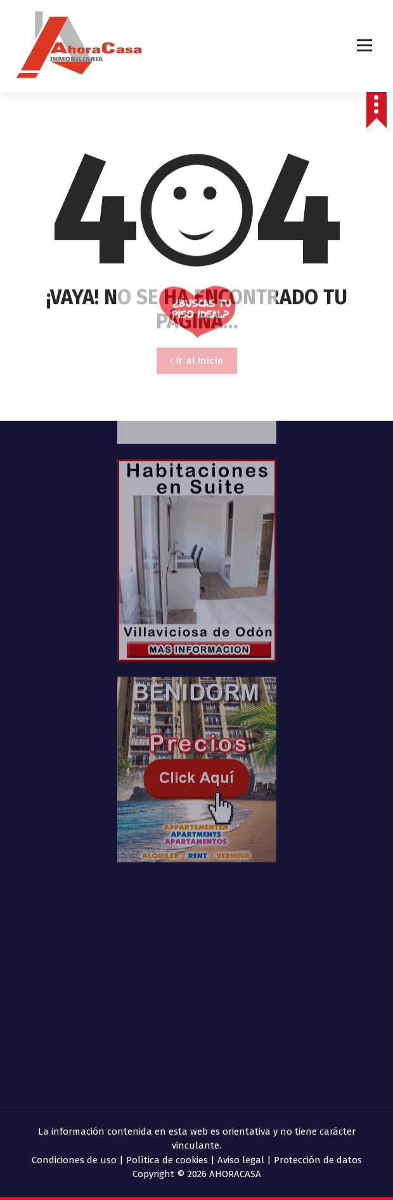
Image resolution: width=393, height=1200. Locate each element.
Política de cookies (167, 1160)
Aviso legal (240, 1160)
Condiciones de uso (74, 1160)
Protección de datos (318, 1160)
